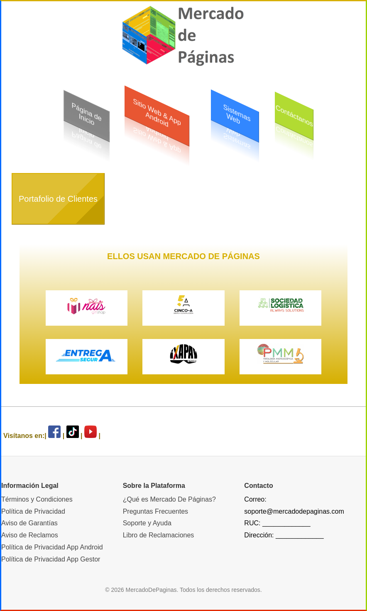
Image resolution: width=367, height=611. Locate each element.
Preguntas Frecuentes (155, 511)
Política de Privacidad (33, 511)
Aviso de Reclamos (29, 535)
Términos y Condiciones (37, 499)
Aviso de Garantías (29, 523)
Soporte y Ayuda (147, 523)
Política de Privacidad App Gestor (50, 559)
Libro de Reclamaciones (158, 535)
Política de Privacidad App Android (52, 547)
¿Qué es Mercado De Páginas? (169, 499)
